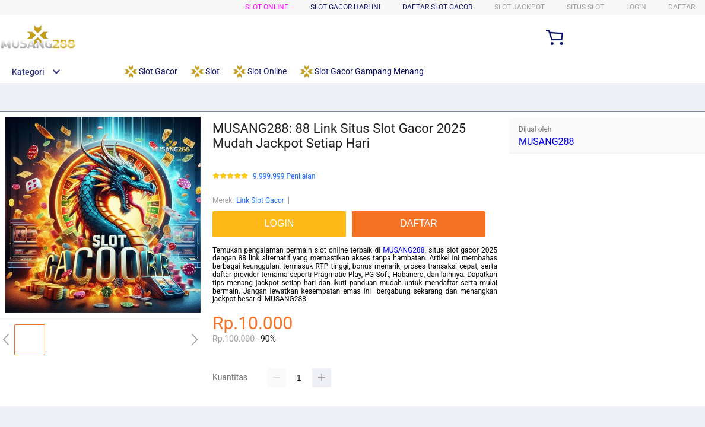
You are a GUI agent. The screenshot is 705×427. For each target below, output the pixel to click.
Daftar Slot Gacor (437, 7)
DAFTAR (681, 7)
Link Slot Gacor (260, 200)
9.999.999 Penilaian (284, 176)
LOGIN (636, 7)
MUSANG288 (403, 250)
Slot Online (266, 7)
